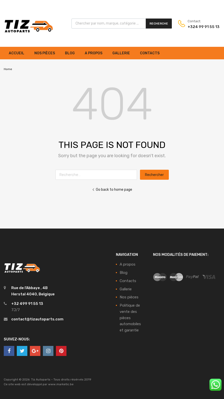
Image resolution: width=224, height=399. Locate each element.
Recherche (159, 23)
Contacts (150, 53)
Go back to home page (112, 189)
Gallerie (121, 53)
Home (8, 69)
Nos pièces (44, 53)
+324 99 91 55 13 (200, 27)
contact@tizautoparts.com (37, 319)
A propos (93, 53)
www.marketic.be (60, 384)
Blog (70, 53)
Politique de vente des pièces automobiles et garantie (130, 317)
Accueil (16, 53)
